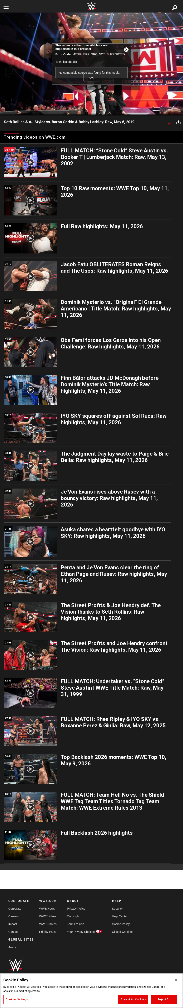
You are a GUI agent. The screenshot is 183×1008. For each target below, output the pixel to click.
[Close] (176, 980)
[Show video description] (169, 122)
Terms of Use (75, 924)
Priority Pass (47, 931)
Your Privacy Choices (81, 931)
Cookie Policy (121, 924)
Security (117, 908)
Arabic (12, 947)
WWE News (47, 908)
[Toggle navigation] (6, 6)
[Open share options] (178, 122)
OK (91, 77)
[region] (91, 990)
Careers (13, 916)
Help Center (120, 916)
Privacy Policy (76, 908)
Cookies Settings (17, 999)
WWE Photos (48, 924)
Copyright (73, 916)
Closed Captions (123, 931)
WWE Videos (47, 916)
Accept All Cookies (133, 999)
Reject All (164, 999)
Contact (13, 931)
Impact (12, 924)
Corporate (14, 908)
